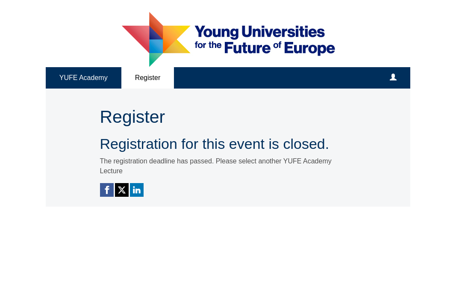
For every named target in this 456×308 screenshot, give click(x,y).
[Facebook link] (107, 190)
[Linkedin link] (137, 190)
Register (148, 77)
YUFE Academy (83, 77)
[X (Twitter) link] (122, 190)
